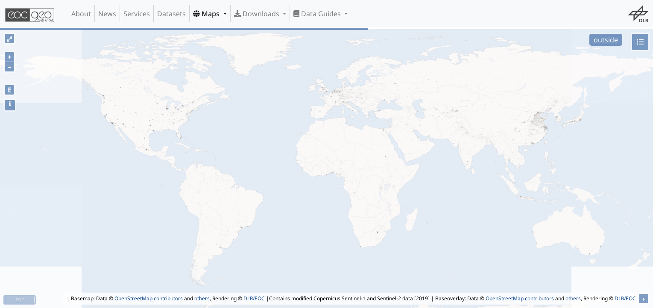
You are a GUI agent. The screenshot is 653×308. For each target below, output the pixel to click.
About (81, 13)
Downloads (257, 13)
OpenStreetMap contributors (148, 298)
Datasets (171, 13)
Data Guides (318, 13)
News (107, 13)
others (202, 298)
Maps (207, 13)
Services (136, 13)
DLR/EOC (254, 298)
